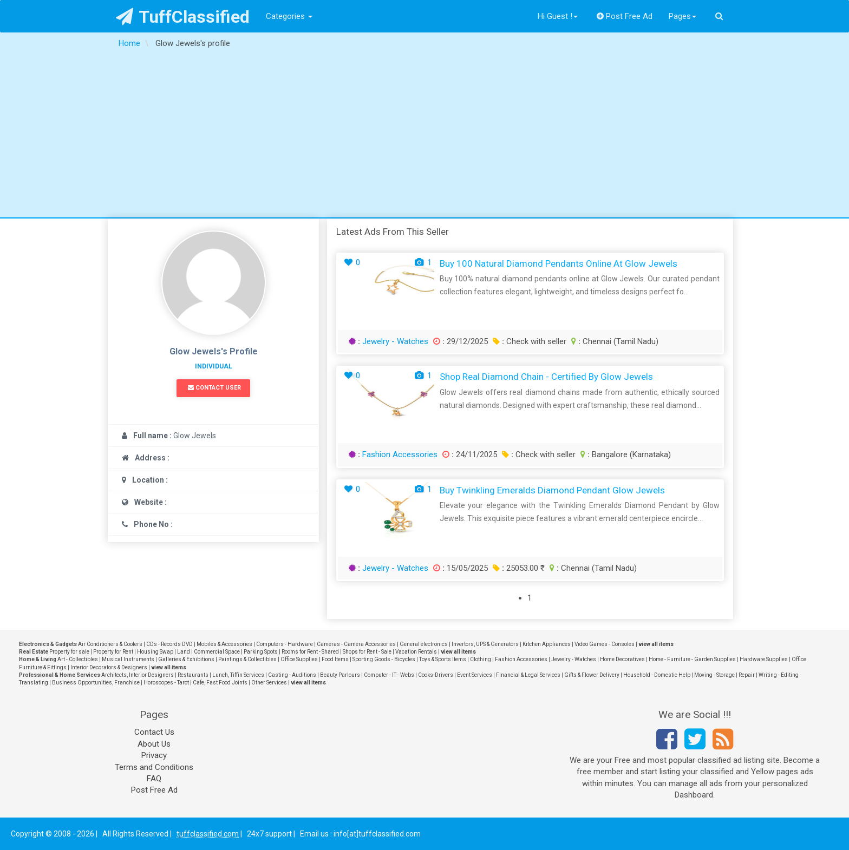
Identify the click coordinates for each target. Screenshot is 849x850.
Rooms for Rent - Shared (310, 652)
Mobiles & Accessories (224, 644)
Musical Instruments (128, 659)
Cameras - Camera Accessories (356, 644)
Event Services (474, 675)
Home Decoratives (622, 659)
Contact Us (154, 732)
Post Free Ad (625, 16)
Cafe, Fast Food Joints (220, 683)
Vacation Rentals (416, 652)
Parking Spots (261, 652)
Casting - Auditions (292, 675)
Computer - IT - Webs (389, 675)
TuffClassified (183, 16)
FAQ (154, 778)
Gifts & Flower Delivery (591, 675)
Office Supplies (299, 659)
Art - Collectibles (77, 659)
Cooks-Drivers (435, 675)
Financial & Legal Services (528, 675)
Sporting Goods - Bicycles (383, 659)
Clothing (480, 659)
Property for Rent (113, 652)
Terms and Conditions (154, 767)
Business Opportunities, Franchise (96, 683)
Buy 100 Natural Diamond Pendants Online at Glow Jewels (558, 263)
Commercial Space (217, 652)
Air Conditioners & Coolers (110, 644)
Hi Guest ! (558, 16)
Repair (747, 675)
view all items (656, 644)
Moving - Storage (714, 675)
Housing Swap (155, 652)
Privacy (154, 755)
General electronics (424, 644)
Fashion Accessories (399, 454)
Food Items (335, 659)
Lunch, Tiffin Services (238, 675)
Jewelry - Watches (395, 341)
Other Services (269, 683)
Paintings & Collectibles (247, 659)
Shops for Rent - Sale (367, 652)
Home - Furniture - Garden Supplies (692, 659)
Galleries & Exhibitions (186, 659)
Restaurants (193, 675)
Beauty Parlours (340, 675)
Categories (289, 16)
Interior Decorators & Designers (108, 667)
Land (183, 652)
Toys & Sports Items (442, 659)
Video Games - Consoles (604, 644)
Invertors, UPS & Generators (485, 644)
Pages (682, 16)
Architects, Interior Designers (137, 675)
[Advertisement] (424, 136)
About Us (154, 744)
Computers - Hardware (284, 644)
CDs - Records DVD (169, 644)
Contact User (214, 387)
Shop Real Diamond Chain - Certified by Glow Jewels (546, 376)
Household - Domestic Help (656, 675)
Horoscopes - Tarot (166, 683)
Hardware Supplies (764, 659)
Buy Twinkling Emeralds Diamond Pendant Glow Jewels (552, 490)
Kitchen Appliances (547, 644)
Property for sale (69, 652)
